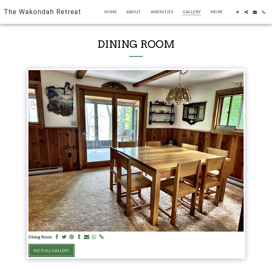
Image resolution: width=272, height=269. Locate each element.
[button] (237, 12)
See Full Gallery (51, 250)
